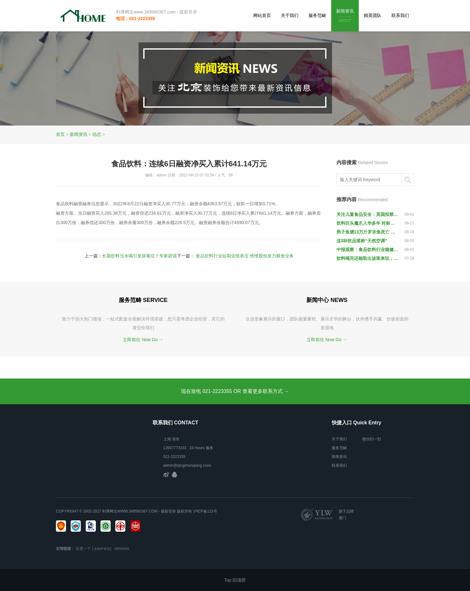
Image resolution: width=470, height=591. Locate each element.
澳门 (342, 518)
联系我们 (400, 15)
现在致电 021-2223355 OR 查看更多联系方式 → (235, 391)
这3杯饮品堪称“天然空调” (361, 240)
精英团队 (372, 15)
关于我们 (289, 15)
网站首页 (262, 15)
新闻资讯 (345, 16)
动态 (96, 134)
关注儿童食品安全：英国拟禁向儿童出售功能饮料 (367, 214)
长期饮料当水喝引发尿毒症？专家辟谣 (139, 255)
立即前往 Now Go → (143, 339)
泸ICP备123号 (205, 511)
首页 (60, 134)
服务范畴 (317, 15)
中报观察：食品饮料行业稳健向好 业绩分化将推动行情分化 (367, 249)
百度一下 (83, 548)
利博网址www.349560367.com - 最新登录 (156, 11)
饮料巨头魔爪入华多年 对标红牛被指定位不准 (367, 223)
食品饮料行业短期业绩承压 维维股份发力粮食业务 (245, 255)
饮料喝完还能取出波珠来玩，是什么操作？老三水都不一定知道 (367, 258)
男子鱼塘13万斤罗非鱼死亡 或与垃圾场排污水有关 (367, 231)
